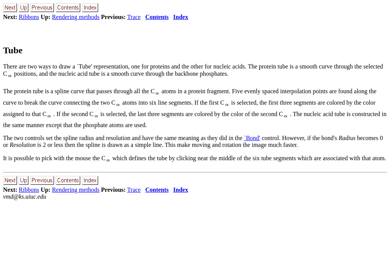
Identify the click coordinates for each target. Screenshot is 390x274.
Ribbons (29, 17)
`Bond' (252, 138)
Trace (134, 17)
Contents (156, 17)
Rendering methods (75, 17)
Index (180, 17)
